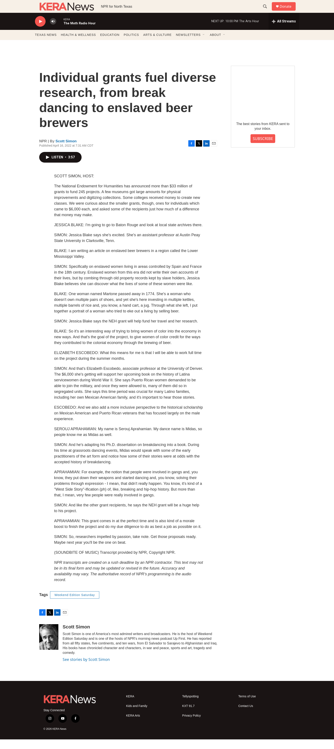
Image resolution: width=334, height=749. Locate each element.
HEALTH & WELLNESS (78, 44)
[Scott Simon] (48, 646)
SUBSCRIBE (263, 148)
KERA (130, 706)
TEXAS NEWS (46, 44)
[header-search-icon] (267, 11)
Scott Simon (66, 151)
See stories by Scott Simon (86, 669)
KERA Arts (133, 725)
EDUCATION (109, 44)
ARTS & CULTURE (157, 44)
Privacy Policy (191, 725)
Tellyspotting (190, 706)
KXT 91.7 (188, 715)
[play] (40, 31)
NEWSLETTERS (188, 44)
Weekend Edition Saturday (75, 604)
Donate (288, 11)
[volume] (53, 31)
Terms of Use (247, 706)
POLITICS (131, 44)
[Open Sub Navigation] (204, 44)
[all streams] (284, 30)
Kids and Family (136, 715)
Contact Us (245, 715)
